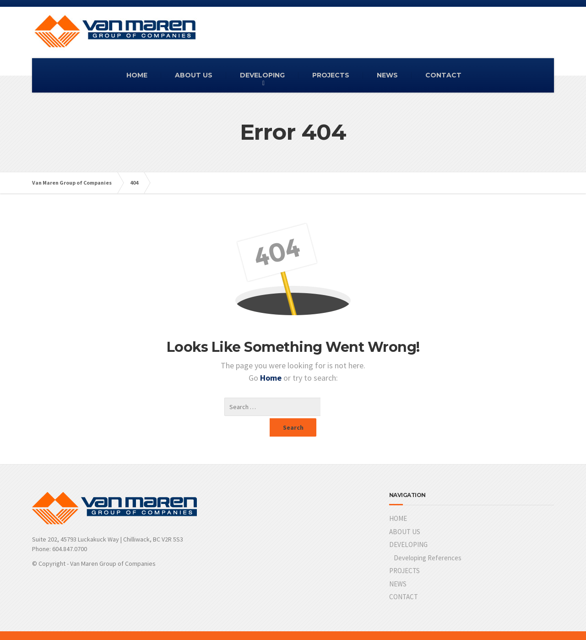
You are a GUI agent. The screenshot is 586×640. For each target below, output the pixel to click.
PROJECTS (330, 75)
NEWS (387, 75)
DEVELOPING (262, 75)
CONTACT (443, 75)
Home (271, 377)
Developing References (427, 539)
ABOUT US (193, 75)
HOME (136, 75)
